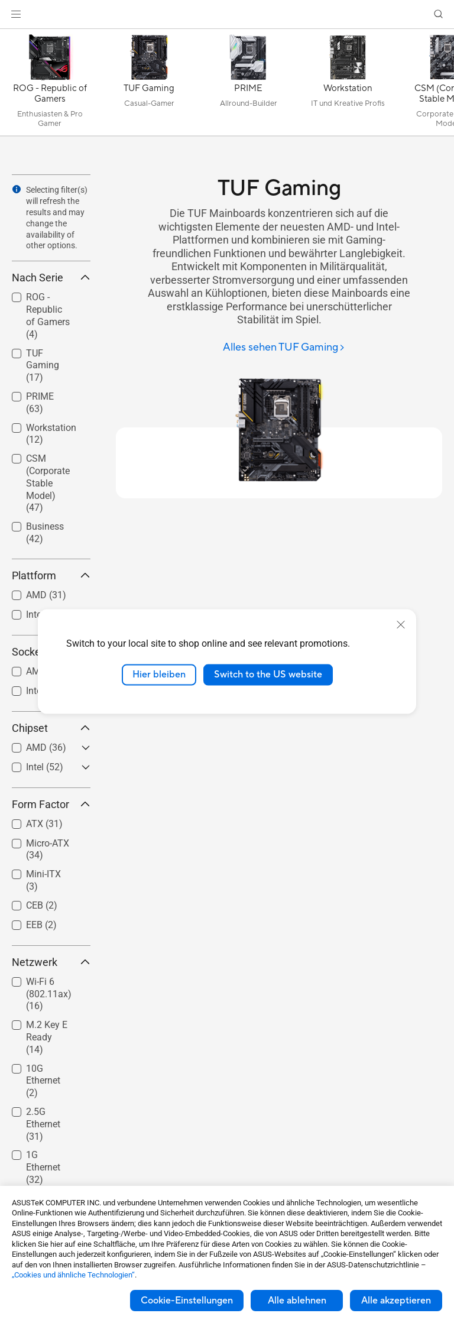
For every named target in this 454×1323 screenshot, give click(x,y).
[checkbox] (46, 316)
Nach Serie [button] (51, 277)
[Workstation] (347, 85)
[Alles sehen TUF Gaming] (284, 348)
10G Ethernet (43, 1081)
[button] (16, 14)
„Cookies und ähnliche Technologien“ (73, 1274)
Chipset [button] (51, 728)
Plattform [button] (51, 575)
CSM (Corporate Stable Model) (48, 483)
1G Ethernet (43, 1167)
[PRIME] (248, 85)
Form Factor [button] (51, 804)
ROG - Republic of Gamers (48, 315)
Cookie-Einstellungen (187, 1300)
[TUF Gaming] (149, 85)
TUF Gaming (42, 366)
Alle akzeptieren (396, 1300)
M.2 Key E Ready (46, 1037)
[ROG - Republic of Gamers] (49, 85)
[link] (227, 14)
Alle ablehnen (297, 1300)
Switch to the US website (268, 674)
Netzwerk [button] (51, 962)
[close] (401, 625)
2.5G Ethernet (43, 1124)
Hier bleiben (159, 674)
